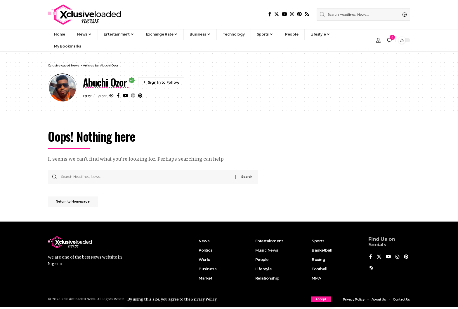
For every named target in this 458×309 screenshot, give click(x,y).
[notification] (389, 40)
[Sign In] (378, 40)
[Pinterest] (299, 14)
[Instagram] (292, 14)
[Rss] (307, 14)
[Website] (111, 96)
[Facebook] (270, 14)
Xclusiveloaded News (78, 301)
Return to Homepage (76, 203)
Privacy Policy (205, 299)
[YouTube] (284, 14)
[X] (276, 14)
